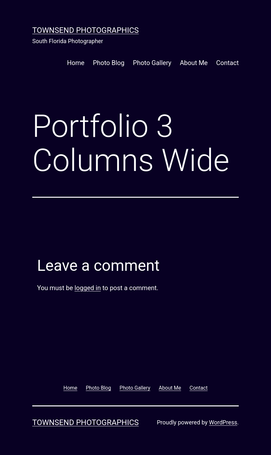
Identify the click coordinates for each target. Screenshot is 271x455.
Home (76, 63)
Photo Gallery (152, 63)
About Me (193, 63)
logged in (88, 288)
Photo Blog (109, 63)
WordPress (223, 422)
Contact (227, 63)
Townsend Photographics (85, 30)
